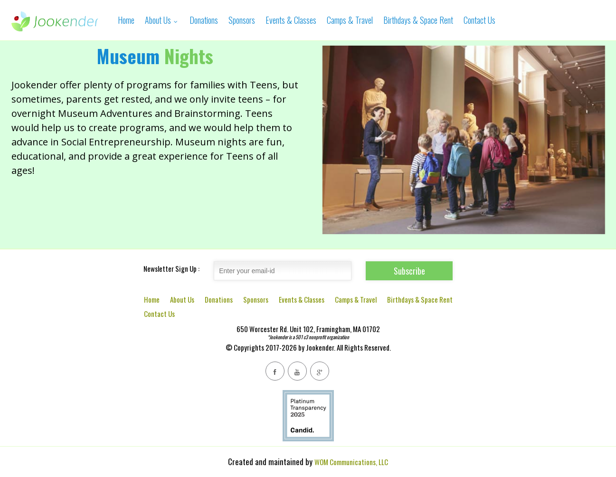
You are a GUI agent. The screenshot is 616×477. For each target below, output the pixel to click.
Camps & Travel (350, 20)
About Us (162, 20)
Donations (204, 20)
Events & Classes (290, 20)
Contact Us (479, 20)
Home (126, 20)
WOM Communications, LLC (351, 462)
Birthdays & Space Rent (418, 20)
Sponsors (241, 20)
